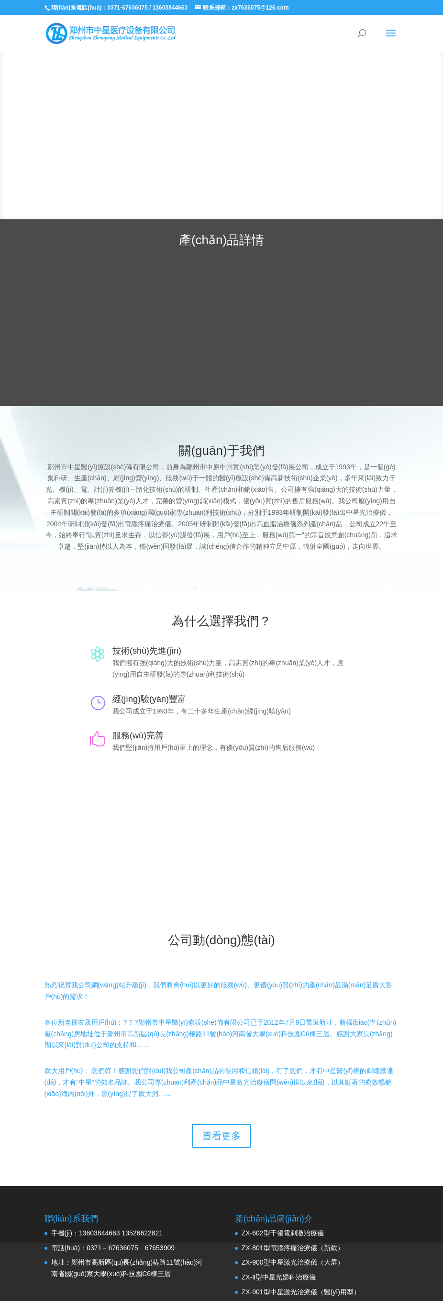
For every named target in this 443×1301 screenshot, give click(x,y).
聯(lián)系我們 (221, 845)
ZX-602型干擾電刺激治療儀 (283, 1233)
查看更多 (221, 1136)
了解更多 (260, 157)
